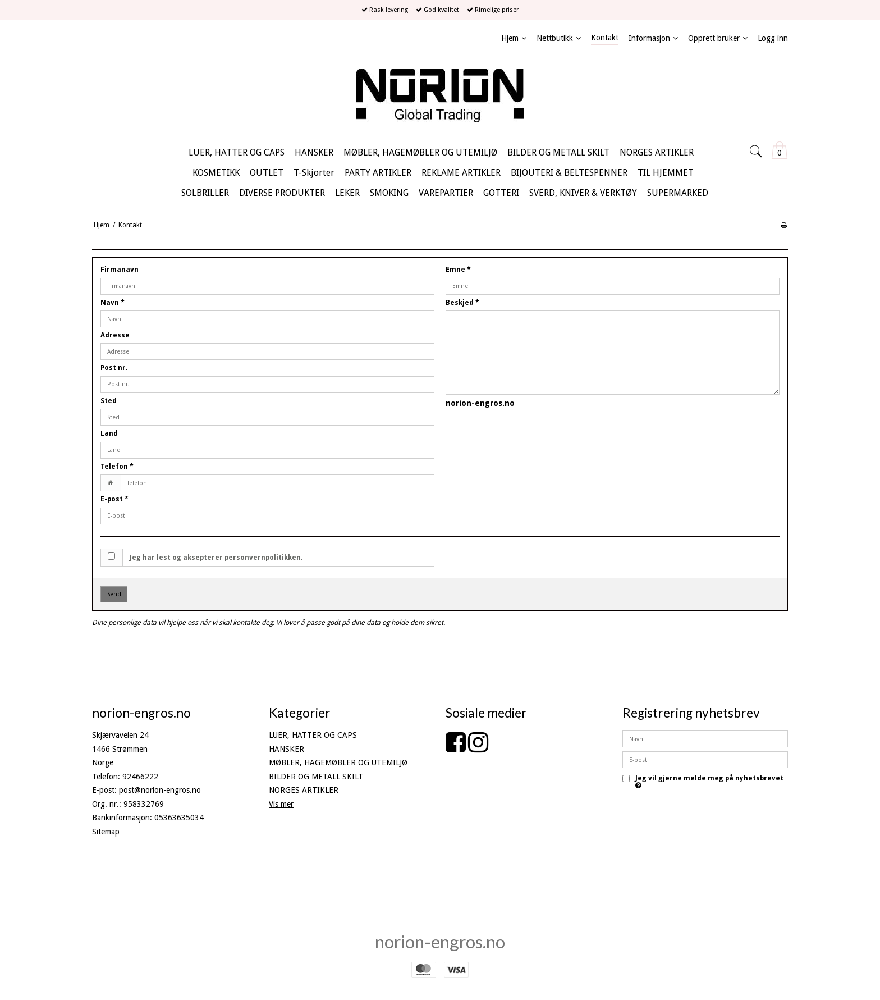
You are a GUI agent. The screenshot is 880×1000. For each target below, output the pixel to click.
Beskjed (462, 303)
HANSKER (286, 749)
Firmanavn (119, 269)
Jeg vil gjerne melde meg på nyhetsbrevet (709, 782)
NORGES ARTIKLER (303, 790)
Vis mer (281, 804)
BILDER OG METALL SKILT (316, 776)
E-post (114, 499)
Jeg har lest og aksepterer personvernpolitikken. (216, 557)
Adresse (115, 335)
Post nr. (114, 368)
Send (114, 594)
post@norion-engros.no (160, 790)
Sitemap (106, 831)
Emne (458, 269)
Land (109, 433)
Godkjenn (705, 803)
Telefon (117, 467)
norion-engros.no (440, 941)
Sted (108, 401)
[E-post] (705, 759)
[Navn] (705, 738)
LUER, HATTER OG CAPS (313, 734)
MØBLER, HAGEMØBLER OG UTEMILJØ (338, 762)
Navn (112, 303)
